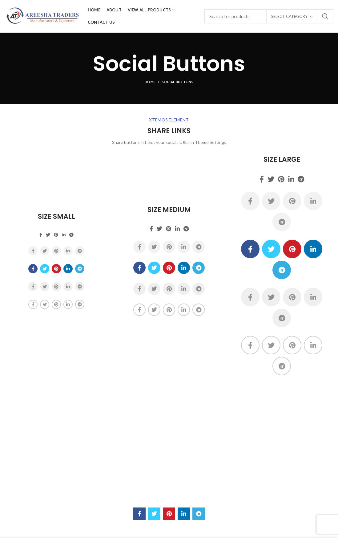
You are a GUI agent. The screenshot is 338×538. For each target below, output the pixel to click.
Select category (289, 16)
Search (325, 16)
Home (150, 82)
